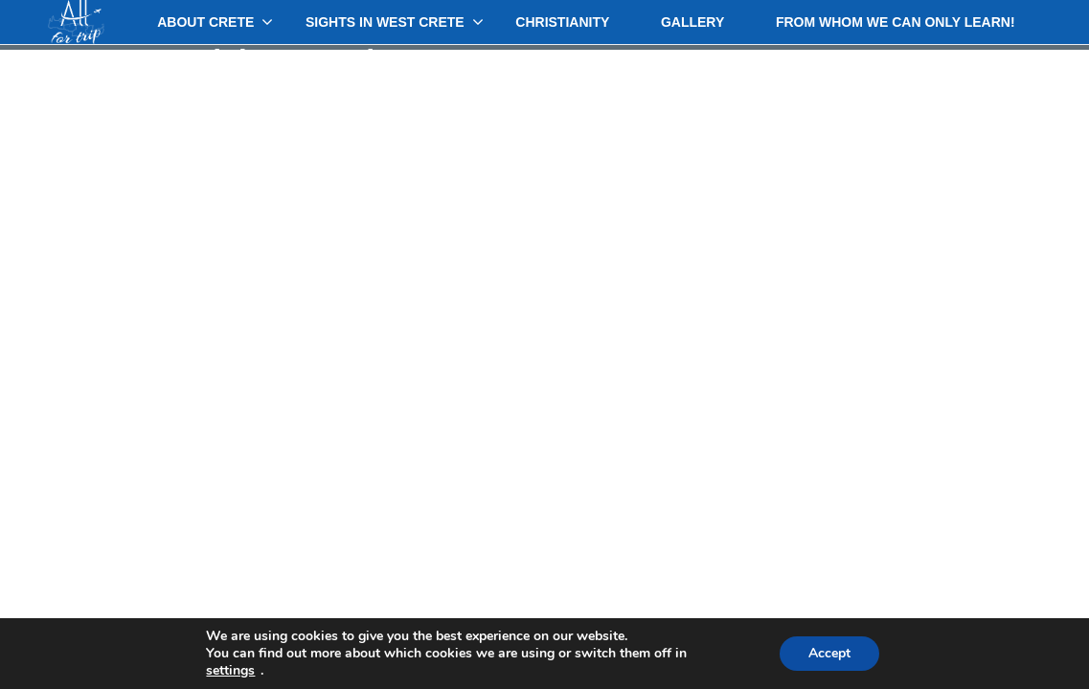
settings (230, 670)
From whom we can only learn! (895, 22)
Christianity (562, 22)
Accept (829, 653)
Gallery (692, 22)
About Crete (205, 22)
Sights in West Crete (385, 22)
